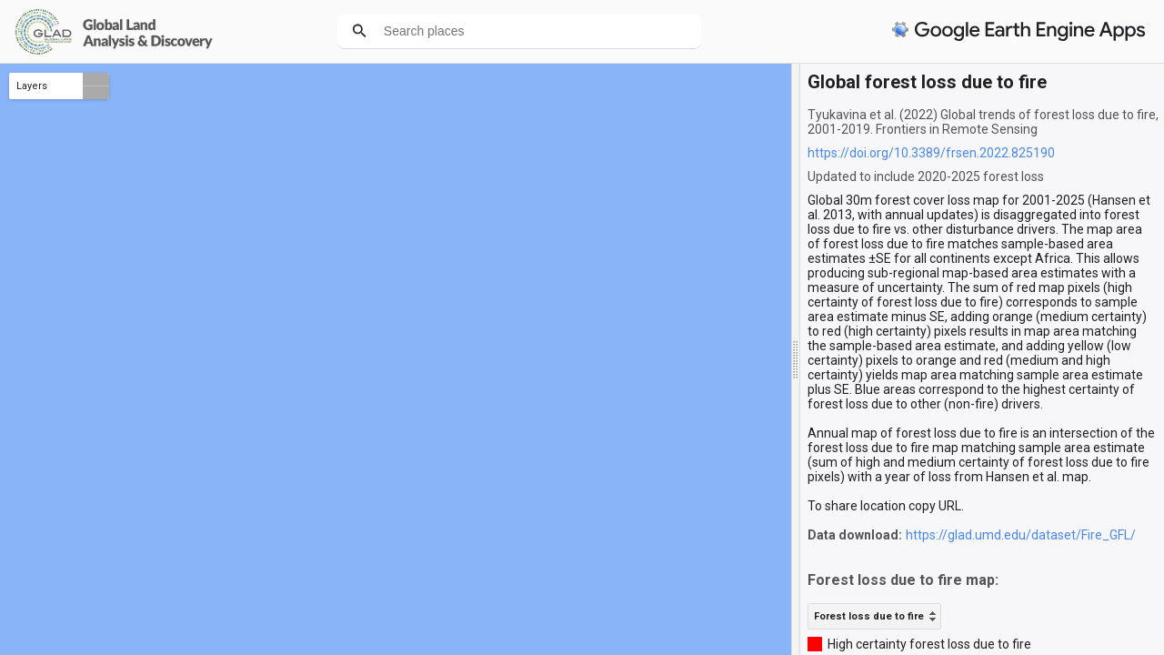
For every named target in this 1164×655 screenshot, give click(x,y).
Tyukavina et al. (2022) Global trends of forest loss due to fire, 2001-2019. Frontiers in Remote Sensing (983, 121)
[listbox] (874, 616)
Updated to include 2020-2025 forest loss (926, 176)
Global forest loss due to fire (927, 82)
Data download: (855, 535)
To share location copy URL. (886, 506)
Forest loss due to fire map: (903, 580)
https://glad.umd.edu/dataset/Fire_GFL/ (1021, 535)
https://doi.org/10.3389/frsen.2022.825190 (931, 153)
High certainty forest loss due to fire (929, 644)
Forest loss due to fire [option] (869, 616)
